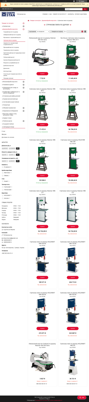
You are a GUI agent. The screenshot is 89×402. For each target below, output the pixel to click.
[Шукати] (84, 9)
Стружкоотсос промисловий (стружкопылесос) (10, 43)
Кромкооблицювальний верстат (11, 60)
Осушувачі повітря (8, 124)
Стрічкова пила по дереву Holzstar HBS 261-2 (42, 90)
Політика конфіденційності (55, 400)
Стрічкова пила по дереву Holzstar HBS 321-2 (73, 90)
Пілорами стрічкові (8, 78)
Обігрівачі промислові (9, 108)
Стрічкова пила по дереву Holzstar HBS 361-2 (42, 140)
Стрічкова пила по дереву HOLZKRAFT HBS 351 (72, 344)
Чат (81, 397)
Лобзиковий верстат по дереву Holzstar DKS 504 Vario (42, 39)
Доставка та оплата (8, 137)
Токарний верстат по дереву (10, 32)
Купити (42, 73)
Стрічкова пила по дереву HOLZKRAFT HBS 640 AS (42, 242)
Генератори (6, 105)
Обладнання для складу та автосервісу (10, 88)
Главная (45, 14)
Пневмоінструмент (8, 84)
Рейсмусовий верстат (8, 57)
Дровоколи (6, 68)
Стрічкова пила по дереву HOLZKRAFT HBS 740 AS (72, 242)
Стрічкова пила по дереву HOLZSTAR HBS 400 (73, 140)
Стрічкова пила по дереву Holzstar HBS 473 (73, 191)
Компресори (6, 26)
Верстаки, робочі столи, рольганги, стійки (10, 114)
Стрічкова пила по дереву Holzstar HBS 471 (42, 191)
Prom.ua (53, 397)
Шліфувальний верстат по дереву (12, 34)
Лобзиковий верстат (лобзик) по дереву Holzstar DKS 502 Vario (42, 344)
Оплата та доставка (81, 14)
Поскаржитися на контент (41, 400)
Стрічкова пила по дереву (10, 40)
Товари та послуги (59, 14)
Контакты (71, 14)
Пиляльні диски (7, 121)
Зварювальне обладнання (10, 111)
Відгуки (4, 134)
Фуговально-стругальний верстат (12, 37)
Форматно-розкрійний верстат (11, 62)
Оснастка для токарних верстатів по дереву (12, 74)
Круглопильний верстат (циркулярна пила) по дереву (14, 53)
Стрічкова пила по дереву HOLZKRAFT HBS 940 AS (72, 293)
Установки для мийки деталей (11, 96)
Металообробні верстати (10, 81)
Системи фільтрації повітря (11, 102)
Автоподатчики (7, 71)
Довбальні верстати (8, 65)
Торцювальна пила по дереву (11, 50)
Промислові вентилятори (10, 99)
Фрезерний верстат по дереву (11, 47)
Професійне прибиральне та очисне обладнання (11, 92)
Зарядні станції (7, 118)
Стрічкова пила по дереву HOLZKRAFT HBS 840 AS (42, 293)
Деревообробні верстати (49, 20)
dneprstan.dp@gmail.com (10, 238)
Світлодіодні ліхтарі (8, 127)
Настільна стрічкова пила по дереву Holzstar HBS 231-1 (72, 39)
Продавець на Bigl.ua (44, 398)
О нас (50, 14)
